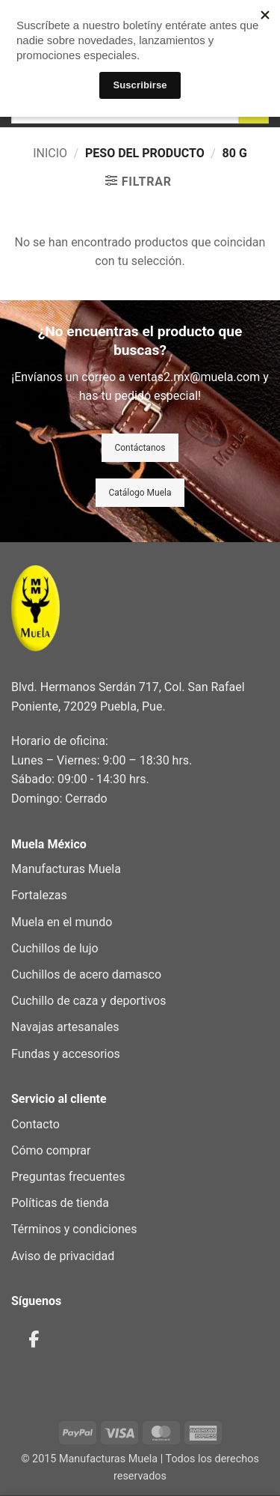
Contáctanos (139, 448)
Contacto (35, 1124)
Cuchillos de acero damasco (86, 974)
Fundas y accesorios (65, 1054)
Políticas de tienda (60, 1203)
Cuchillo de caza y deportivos (88, 1001)
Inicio (50, 153)
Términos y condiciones (74, 1229)
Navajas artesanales (65, 1027)
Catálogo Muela (139, 492)
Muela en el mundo (61, 922)
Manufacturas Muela (66, 869)
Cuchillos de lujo (55, 948)
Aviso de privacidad (62, 1256)
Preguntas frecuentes (68, 1177)
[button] (138, 181)
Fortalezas (39, 895)
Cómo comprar (50, 1150)
